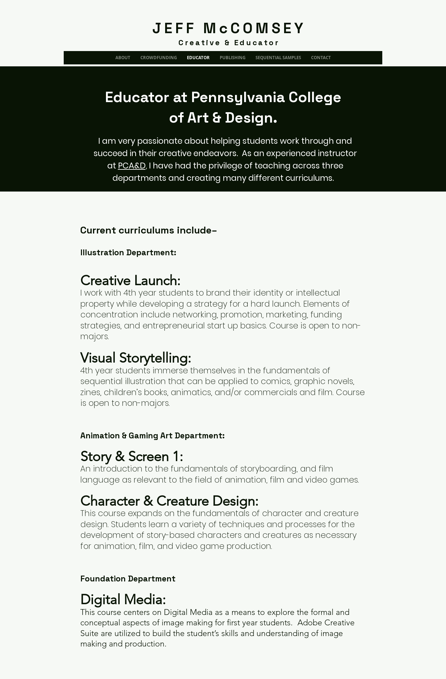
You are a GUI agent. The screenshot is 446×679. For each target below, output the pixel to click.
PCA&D (132, 165)
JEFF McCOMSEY (229, 28)
